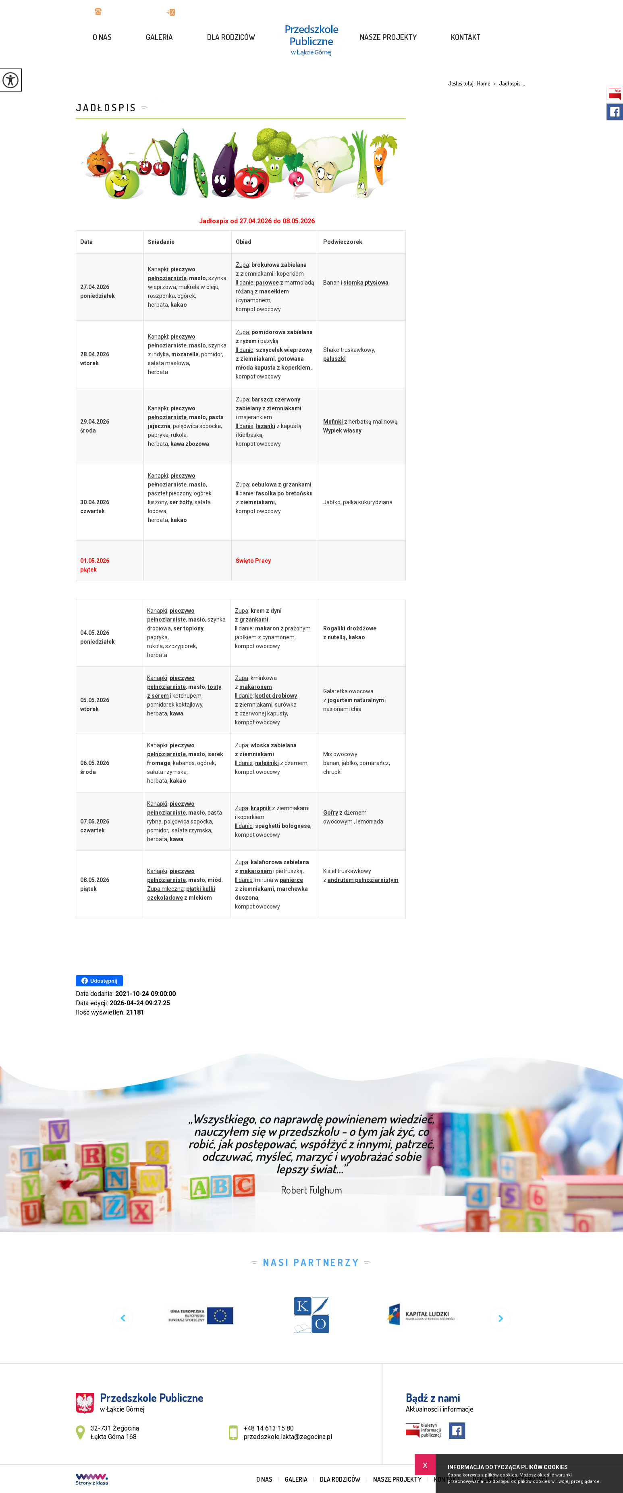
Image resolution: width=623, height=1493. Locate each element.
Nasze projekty (388, 37)
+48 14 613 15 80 (122, 12)
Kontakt (466, 37)
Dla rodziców (231, 37)
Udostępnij (99, 980)
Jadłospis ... (507, 83)
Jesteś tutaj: (462, 83)
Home (483, 83)
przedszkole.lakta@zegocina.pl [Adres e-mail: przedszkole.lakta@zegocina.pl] (288, 1437)
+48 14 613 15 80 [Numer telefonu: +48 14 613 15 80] (269, 1428)
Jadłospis (106, 107)
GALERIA (159, 37)
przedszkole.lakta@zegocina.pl (215, 12)
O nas (102, 37)
